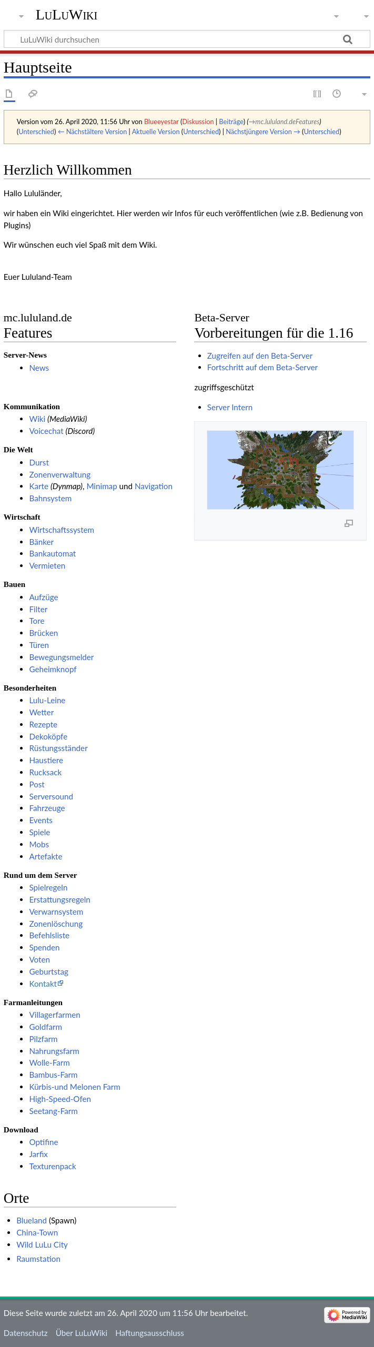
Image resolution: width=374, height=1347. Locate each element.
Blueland (31, 1220)
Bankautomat (52, 553)
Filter (38, 609)
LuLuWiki (67, 14)
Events (40, 820)
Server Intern (229, 407)
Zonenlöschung (56, 923)
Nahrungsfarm (54, 1051)
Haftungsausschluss (149, 1333)
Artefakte (45, 856)
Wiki (37, 418)
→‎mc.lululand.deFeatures (284, 121)
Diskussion (198, 121)
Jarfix (38, 1154)
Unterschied (36, 131)
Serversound (51, 796)
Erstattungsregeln (59, 899)
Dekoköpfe (48, 736)
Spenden (44, 947)
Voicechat (46, 431)
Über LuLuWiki (81, 1333)
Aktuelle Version (156, 131)
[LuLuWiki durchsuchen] (187, 39)
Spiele (39, 832)
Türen (39, 645)
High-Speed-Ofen (60, 1098)
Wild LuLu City (42, 1244)
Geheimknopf (52, 669)
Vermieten (47, 565)
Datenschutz (26, 1333)
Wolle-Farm (49, 1062)
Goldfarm (45, 1026)
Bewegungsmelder (61, 657)
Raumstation (38, 1258)
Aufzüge (43, 597)
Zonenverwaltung (59, 474)
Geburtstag (48, 971)
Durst (38, 462)
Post (36, 784)
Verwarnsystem (56, 911)
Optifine (43, 1142)
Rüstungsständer (58, 748)
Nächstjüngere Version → (263, 131)
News (39, 367)
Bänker (41, 541)
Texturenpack (52, 1166)
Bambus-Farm (53, 1074)
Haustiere (46, 760)
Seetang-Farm (53, 1111)
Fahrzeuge (47, 808)
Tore (36, 620)
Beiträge (231, 121)
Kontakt (43, 983)
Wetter (41, 712)
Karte (38, 486)
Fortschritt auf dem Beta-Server (262, 367)
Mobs (39, 844)
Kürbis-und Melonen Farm (74, 1086)
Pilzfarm (43, 1039)
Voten (39, 959)
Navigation (154, 486)
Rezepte (43, 724)
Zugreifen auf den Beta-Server (260, 355)
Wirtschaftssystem (61, 529)
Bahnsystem (50, 498)
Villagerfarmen (54, 1014)
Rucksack (45, 772)
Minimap (101, 486)
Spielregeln (48, 887)
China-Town (37, 1232)
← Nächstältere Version (92, 131)
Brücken (43, 632)
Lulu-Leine (47, 700)
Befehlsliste (49, 935)
